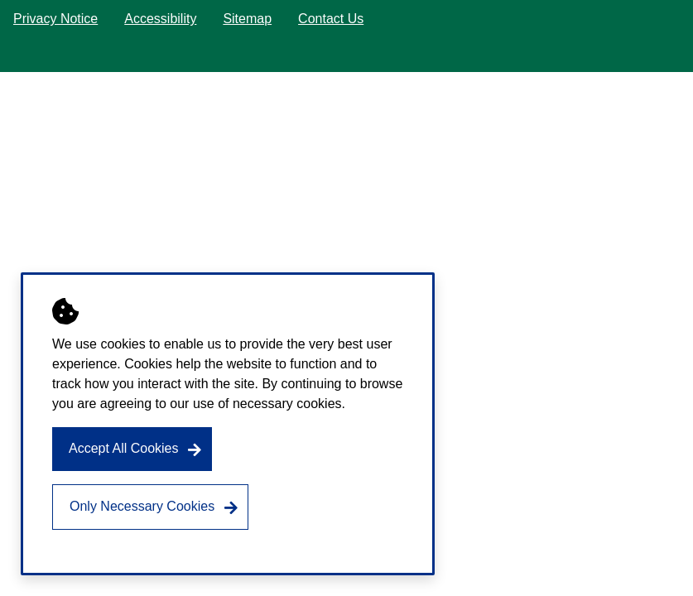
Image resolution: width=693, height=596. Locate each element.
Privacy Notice (55, 19)
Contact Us (330, 19)
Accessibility (160, 19)
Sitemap (247, 19)
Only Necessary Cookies (142, 506)
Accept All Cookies (124, 448)
